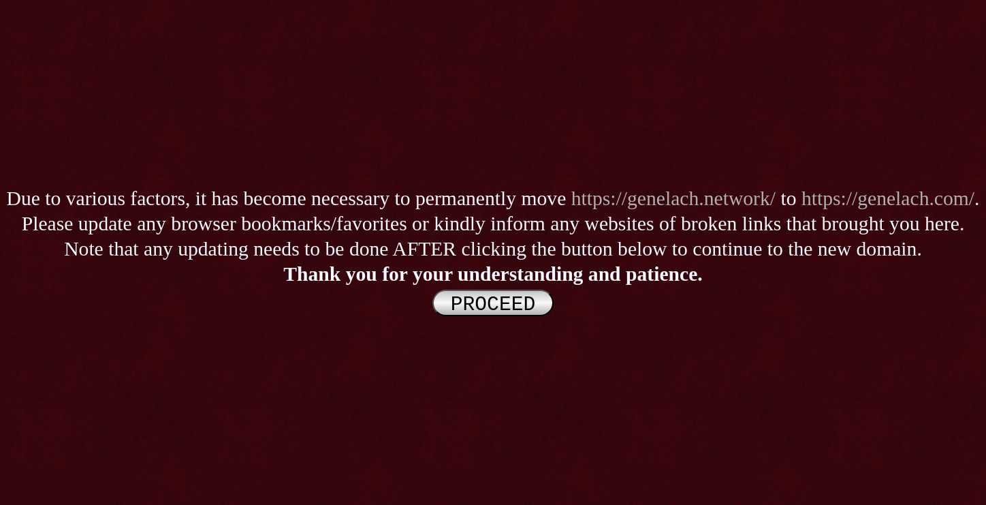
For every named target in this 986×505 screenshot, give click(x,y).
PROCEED (493, 303)
